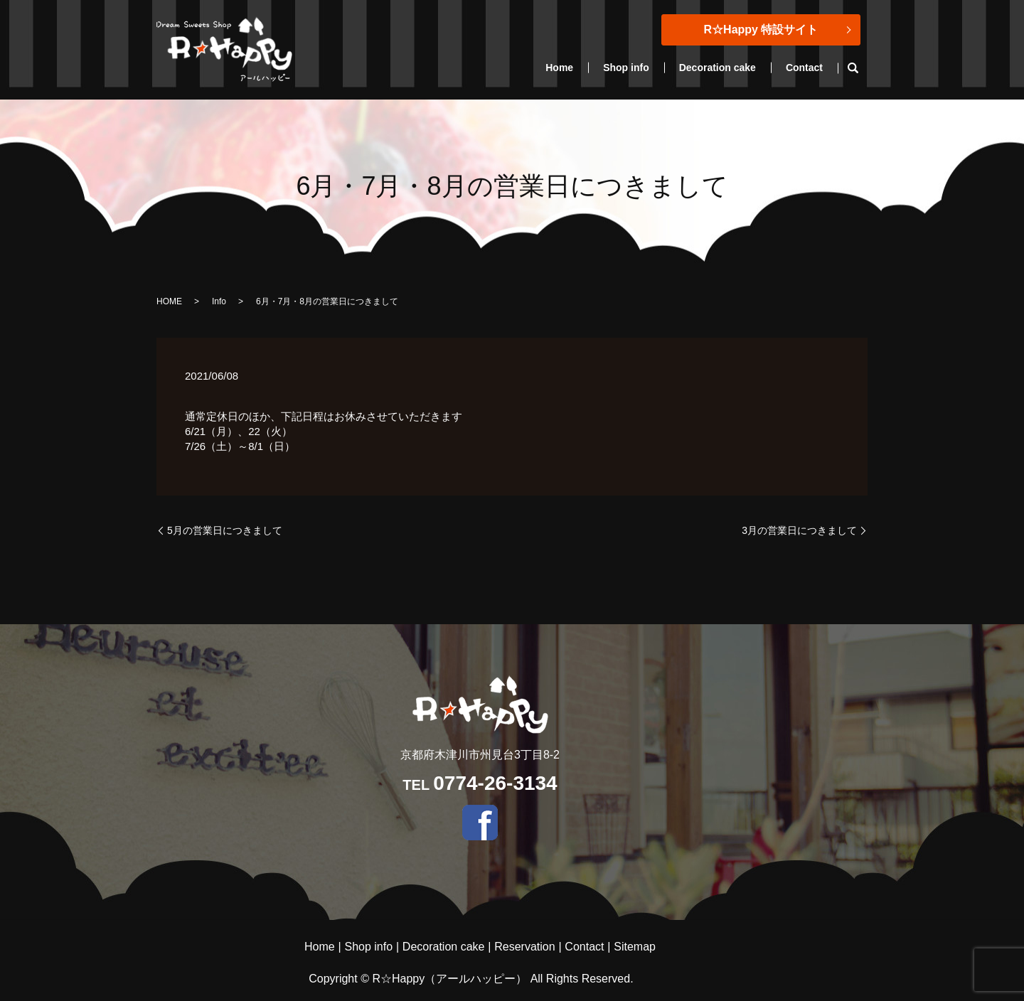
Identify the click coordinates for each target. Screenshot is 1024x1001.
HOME (169, 301)
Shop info (626, 67)
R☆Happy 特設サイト (761, 29)
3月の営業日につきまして (799, 530)
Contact (804, 67)
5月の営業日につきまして (224, 530)
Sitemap (635, 947)
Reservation (524, 947)
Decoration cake (717, 67)
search (860, 68)
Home (559, 67)
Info (219, 301)
